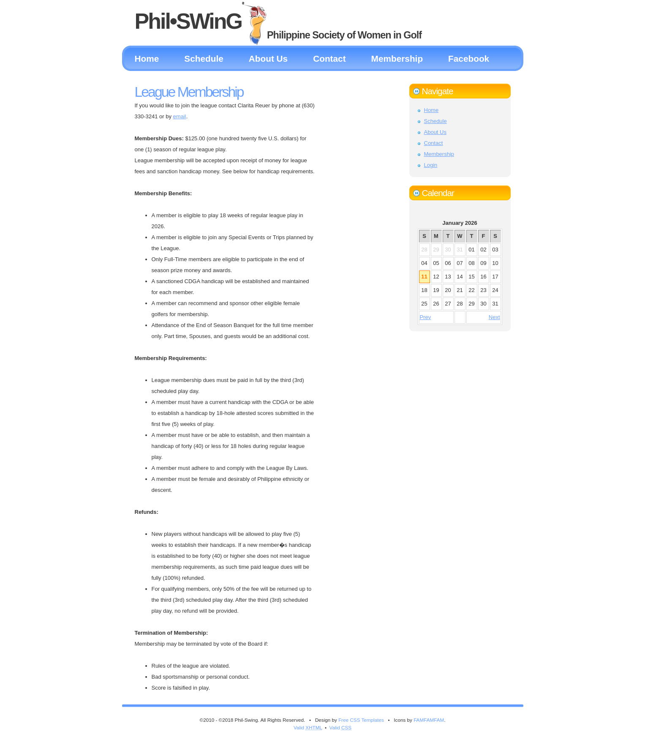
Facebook (468, 58)
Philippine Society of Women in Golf (344, 35)
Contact (329, 58)
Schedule (203, 58)
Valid (308, 727)
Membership (397, 58)
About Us (268, 58)
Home (147, 58)
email (179, 116)
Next (494, 317)
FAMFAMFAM (429, 720)
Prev (425, 317)
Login (431, 165)
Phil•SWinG (188, 21)
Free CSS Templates (361, 720)
